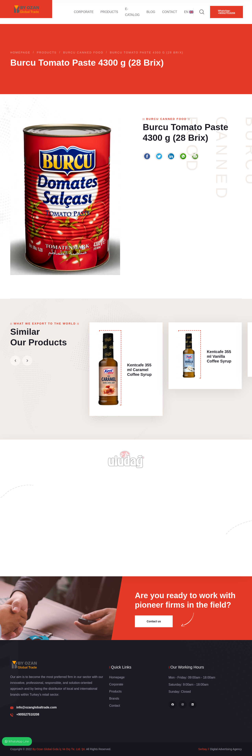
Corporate (84, 12)
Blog (150, 12)
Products (109, 12)
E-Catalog (132, 12)
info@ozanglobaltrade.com (36, 707)
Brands (114, 698)
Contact (169, 12)
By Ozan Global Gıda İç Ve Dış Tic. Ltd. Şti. (58, 749)
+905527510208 (27, 714)
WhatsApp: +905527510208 (226, 12)
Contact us (154, 621)
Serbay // (203, 749)
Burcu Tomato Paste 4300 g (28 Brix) (146, 52)
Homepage (20, 52)
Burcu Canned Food (83, 52)
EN (188, 12)
